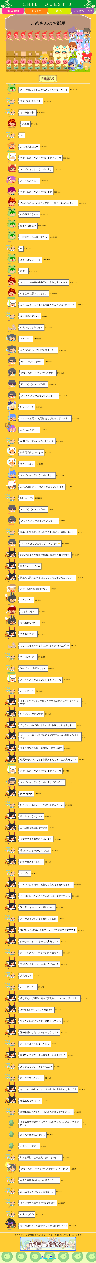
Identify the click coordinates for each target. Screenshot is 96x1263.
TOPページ (48, 1256)
